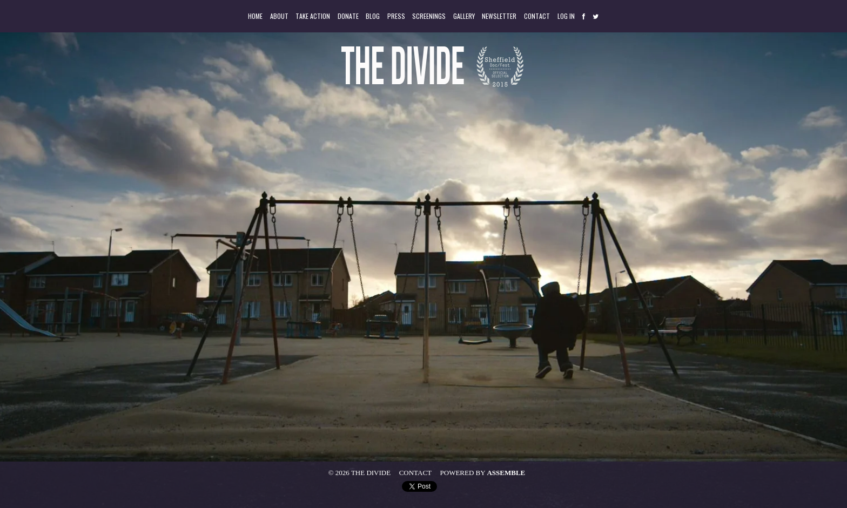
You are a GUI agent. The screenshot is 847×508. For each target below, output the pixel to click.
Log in (566, 16)
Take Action (312, 16)
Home (255, 16)
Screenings (429, 16)
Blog (373, 16)
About (279, 16)
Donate (348, 16)
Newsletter (499, 16)
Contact (537, 16)
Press (396, 16)
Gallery (464, 16)
